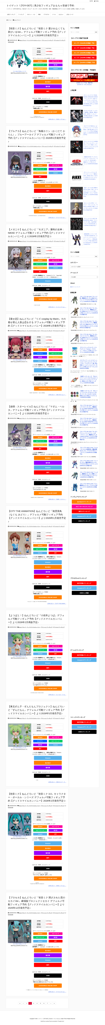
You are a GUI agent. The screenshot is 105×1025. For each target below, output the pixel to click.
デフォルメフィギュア (59, 40)
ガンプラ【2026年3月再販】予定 (84, 48)
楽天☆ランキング (84, 511)
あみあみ (40, 61)
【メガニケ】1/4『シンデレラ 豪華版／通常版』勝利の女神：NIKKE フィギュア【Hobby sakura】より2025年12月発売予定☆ (90, 114)
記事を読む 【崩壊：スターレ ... (57, 499)
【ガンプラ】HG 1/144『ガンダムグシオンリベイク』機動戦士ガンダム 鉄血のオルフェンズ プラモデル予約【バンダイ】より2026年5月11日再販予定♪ (89, 311)
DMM (47, 102)
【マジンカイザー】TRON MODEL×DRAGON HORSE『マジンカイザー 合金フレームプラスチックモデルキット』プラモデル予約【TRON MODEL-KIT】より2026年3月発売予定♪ (90, 100)
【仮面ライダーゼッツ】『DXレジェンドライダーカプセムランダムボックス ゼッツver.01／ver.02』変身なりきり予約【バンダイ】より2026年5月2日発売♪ (88, 394)
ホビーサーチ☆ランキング (84, 506)
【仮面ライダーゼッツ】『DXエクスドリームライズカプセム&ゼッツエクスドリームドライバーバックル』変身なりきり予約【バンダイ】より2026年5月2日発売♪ (89, 379)
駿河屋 (55, 65)
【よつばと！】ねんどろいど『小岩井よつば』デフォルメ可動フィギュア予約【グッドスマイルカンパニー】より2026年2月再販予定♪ (36, 619)
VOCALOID (11, 42)
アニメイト (40, 68)
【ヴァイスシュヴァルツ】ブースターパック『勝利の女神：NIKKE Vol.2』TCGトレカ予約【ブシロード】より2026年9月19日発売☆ (90, 176)
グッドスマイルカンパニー (34, 40)
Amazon (55, 68)
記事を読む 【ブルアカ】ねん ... (57, 217)
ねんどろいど (23, 40)
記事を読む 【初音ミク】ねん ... (57, 119)
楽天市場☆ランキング (84, 583)
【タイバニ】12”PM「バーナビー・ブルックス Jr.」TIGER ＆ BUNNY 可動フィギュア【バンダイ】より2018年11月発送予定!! (90, 206)
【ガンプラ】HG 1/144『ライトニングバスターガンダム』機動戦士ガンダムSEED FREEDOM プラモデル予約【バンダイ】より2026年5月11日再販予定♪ (89, 408)
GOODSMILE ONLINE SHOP (48, 112)
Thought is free (61, 1021)
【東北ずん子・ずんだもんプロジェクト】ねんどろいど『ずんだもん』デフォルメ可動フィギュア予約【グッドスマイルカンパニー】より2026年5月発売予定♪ (36, 710)
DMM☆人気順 (84, 593)
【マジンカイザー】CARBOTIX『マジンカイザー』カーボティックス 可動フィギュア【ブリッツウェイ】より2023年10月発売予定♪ (90, 145)
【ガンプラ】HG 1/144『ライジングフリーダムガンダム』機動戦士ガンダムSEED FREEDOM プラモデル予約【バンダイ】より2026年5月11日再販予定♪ (89, 421)
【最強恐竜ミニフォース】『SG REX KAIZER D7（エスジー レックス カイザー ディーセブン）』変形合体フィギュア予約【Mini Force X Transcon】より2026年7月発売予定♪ (90, 239)
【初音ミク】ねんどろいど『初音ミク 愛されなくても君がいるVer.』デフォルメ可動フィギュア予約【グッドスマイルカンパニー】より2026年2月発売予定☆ (37, 32)
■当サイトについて (75, 287)
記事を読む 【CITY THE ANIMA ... (56, 603)
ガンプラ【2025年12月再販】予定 (84, 62)
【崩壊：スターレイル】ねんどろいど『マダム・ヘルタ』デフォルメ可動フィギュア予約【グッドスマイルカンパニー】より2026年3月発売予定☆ (36, 410)
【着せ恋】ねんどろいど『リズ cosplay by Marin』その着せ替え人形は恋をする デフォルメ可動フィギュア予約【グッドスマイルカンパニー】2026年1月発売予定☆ (37, 322)
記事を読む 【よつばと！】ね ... (57, 694)
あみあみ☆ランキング (84, 502)
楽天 (40, 72)
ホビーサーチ (55, 61)
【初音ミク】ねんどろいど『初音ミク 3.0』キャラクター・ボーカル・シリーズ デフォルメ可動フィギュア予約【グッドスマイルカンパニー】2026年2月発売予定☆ (37, 797)
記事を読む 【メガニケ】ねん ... (57, 307)
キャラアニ (40, 353)
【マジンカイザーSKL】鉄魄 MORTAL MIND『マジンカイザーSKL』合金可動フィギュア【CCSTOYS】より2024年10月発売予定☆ (90, 222)
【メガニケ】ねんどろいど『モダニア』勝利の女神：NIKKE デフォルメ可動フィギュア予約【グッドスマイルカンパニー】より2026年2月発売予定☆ (36, 233)
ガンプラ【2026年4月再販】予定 (84, 43)
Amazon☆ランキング (84, 516)
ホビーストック (40, 65)
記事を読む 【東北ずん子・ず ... (57, 782)
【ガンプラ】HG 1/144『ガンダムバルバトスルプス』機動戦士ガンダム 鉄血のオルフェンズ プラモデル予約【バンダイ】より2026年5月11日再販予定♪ (89, 337)
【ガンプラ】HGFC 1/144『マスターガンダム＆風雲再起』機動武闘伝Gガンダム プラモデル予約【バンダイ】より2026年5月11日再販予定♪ (89, 451)
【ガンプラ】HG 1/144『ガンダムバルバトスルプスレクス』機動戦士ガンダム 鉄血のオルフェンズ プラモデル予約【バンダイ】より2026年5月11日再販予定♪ (89, 324)
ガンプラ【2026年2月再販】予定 (84, 53)
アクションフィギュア (47, 40)
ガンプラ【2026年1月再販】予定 (84, 57)
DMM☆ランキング (84, 521)
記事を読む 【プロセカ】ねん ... (57, 991)
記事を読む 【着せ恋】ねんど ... (57, 394)
